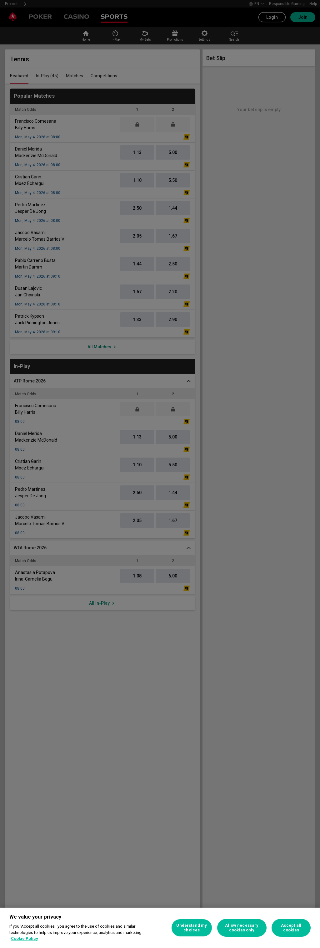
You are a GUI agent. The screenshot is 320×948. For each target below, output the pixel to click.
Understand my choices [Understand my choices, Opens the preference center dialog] (191, 928)
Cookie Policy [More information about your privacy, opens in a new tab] (24, 938)
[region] (160, 928)
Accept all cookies (291, 928)
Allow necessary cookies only (241, 928)
